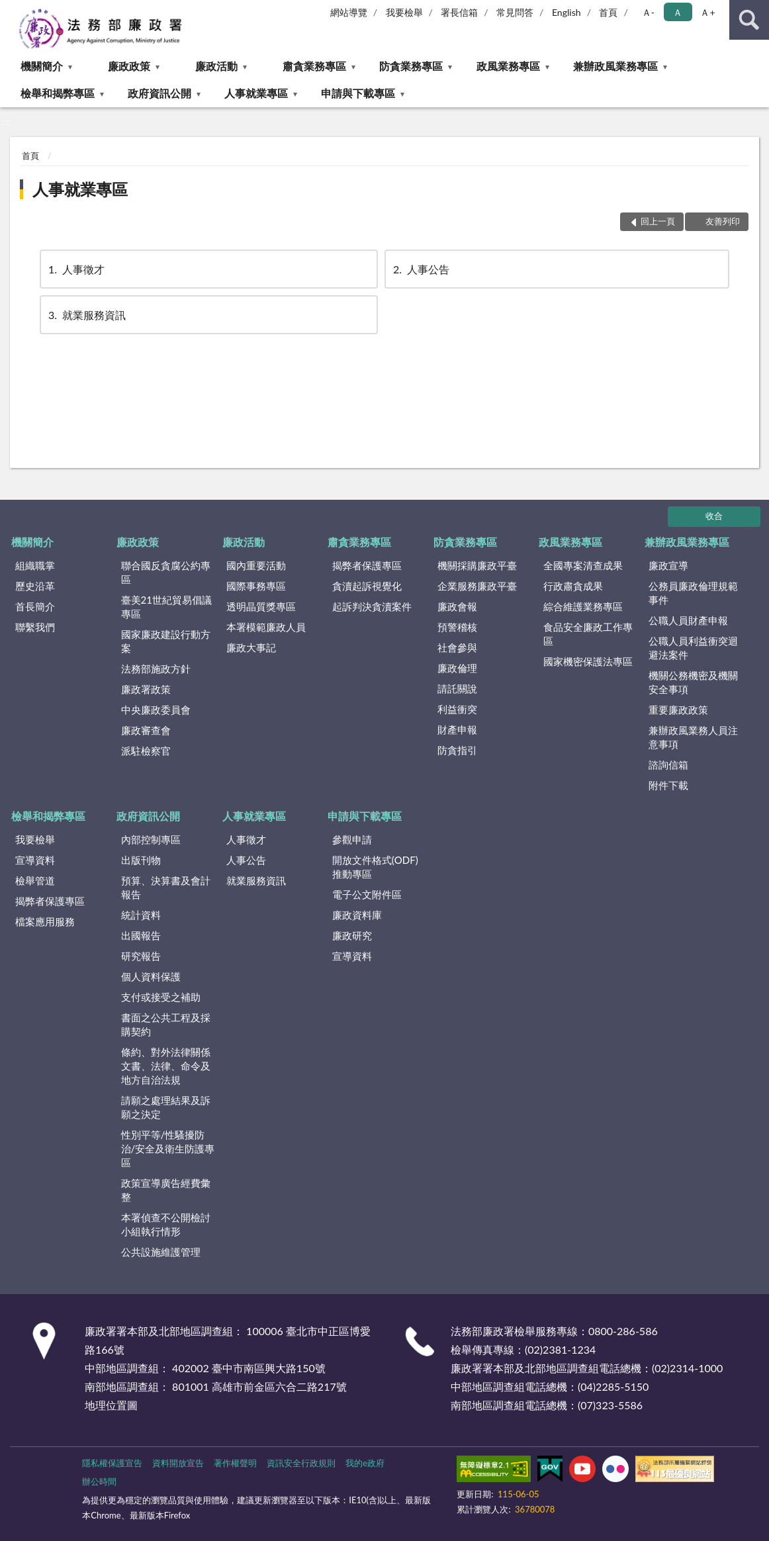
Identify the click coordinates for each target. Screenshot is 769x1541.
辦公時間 (99, 1481)
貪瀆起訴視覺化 (367, 586)
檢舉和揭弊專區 (58, 93)
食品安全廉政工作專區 (588, 634)
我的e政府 (364, 1463)
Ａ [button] (677, 12)
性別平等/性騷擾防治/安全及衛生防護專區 (168, 1148)
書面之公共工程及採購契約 (165, 1024)
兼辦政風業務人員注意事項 (693, 737)
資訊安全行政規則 (301, 1463)
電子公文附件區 (367, 894)
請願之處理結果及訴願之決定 (165, 1107)
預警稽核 (457, 627)
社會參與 (457, 647)
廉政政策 (129, 66)
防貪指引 (457, 750)
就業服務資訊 (86, 314)
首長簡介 (35, 606)
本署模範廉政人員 (266, 627)
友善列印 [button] (722, 221)
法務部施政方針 (156, 669)
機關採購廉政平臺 (477, 565)
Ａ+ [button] (707, 12)
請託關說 (457, 688)
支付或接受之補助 (161, 997)
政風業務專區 (508, 66)
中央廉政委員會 (156, 710)
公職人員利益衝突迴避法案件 (693, 648)
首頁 (608, 12)
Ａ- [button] (648, 12)
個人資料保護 (151, 976)
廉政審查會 (146, 730)
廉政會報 (457, 606)
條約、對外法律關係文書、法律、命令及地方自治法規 (165, 1066)
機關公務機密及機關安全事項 (693, 682)
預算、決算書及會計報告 (165, 887)
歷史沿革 (35, 586)
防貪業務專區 (411, 66)
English (566, 12)
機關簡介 (42, 66)
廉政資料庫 (357, 915)
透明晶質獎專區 (261, 606)
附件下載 (668, 785)
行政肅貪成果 (573, 586)
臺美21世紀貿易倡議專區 (166, 607)
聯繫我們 (35, 627)
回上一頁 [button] (658, 221)
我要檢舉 (404, 12)
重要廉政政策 (678, 710)
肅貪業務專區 (314, 66)
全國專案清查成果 (583, 565)
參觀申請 (352, 839)
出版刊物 (141, 860)
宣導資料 (35, 860)
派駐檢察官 (146, 751)
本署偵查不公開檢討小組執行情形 (165, 1224)
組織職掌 (35, 565)
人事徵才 (75, 269)
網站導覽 (348, 12)
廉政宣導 (668, 565)
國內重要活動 (256, 565)
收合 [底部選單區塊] (714, 515)
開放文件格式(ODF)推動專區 (375, 867)
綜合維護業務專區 (583, 606)
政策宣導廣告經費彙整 (165, 1190)
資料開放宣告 (178, 1463)
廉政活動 (216, 66)
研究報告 (141, 956)
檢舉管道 (35, 880)
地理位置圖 (111, 1405)
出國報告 (141, 935)
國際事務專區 (256, 586)
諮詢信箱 (668, 764)
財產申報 (457, 729)
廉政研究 (352, 935)
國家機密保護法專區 (588, 661)
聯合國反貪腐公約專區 (165, 572)
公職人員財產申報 (688, 620)
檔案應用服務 (45, 921)
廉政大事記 (251, 647)
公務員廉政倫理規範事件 (693, 593)
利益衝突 (457, 709)
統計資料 (141, 915)
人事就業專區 (256, 93)
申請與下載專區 (358, 93)
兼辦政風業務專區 (615, 66)
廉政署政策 (146, 689)
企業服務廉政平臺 (477, 586)
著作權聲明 (235, 1463)
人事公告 (420, 269)
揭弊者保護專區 (367, 565)
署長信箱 (459, 12)
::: (10, 10)
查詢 (749, 20)
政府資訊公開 (159, 93)
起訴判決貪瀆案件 (372, 606)
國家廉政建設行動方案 (165, 641)
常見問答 (514, 12)
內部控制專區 (151, 839)
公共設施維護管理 (161, 1252)
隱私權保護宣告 (112, 1463)
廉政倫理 (457, 668)
